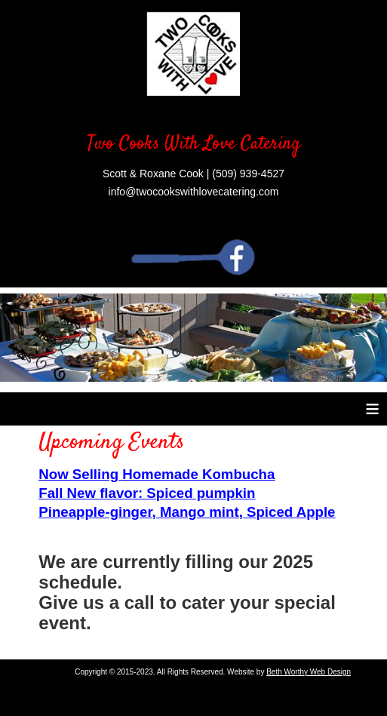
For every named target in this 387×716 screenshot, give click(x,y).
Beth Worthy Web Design (308, 672)
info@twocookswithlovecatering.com (194, 192)
